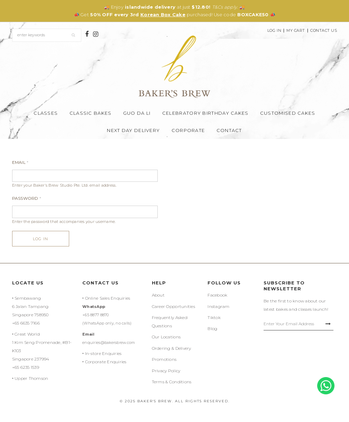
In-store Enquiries (103, 353)
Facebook (217, 295)
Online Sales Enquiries (107, 298)
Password (27, 198)
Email (20, 162)
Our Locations (166, 336)
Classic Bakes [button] (91, 113)
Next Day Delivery (133, 130)
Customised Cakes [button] (287, 113)
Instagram (218, 306)
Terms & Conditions (172, 381)
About (158, 295)
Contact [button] (229, 130)
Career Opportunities (173, 306)
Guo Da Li (137, 113)
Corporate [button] (188, 130)
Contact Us (323, 30)
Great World (27, 334)
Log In (274, 30)
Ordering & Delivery (171, 348)
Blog (212, 328)
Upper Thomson (31, 378)
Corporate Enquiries (106, 361)
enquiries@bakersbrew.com (108, 342)
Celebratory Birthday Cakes (205, 113)
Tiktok (214, 317)
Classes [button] (46, 113)
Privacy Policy (166, 370)
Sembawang (28, 298)
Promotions (164, 359)
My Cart (295, 30)
